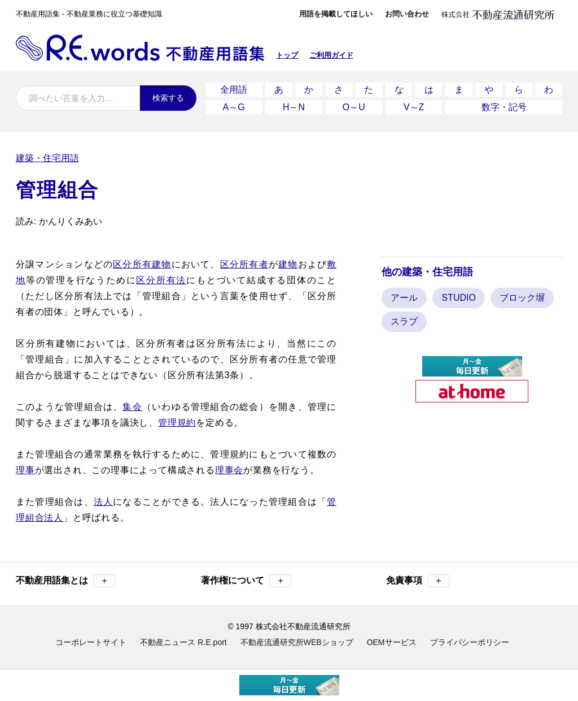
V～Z (414, 107)
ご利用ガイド (331, 55)
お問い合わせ (407, 14)
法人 (103, 502)
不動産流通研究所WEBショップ (296, 642)
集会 (132, 407)
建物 (287, 264)
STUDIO (458, 297)
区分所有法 (161, 280)
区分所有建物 (142, 264)
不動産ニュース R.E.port (183, 642)
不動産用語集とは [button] (65, 580)
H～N (294, 107)
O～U (354, 107)
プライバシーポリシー (469, 642)
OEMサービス (392, 642)
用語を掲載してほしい (336, 14)
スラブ (404, 321)
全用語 (233, 89)
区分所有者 (244, 264)
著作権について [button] (246, 580)
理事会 (229, 470)
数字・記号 (504, 107)
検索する (168, 97)
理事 (25, 470)
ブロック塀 (522, 297)
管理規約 (177, 422)
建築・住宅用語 (47, 158)
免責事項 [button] (417, 580)
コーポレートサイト (90, 642)
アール (404, 297)
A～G (234, 107)
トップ (287, 55)
